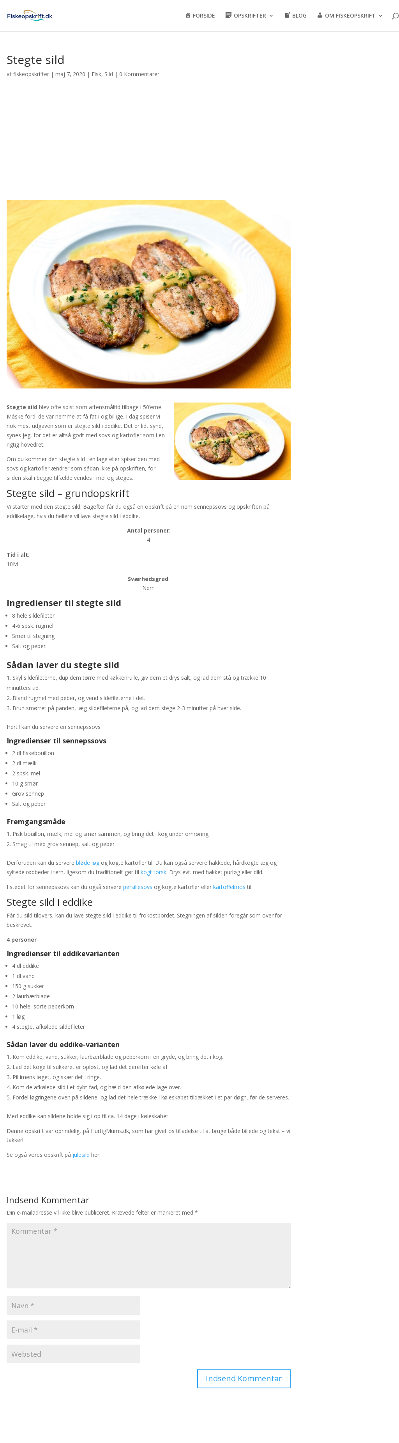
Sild (108, 74)
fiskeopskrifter (31, 74)
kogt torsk (153, 872)
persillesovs (137, 887)
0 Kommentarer (139, 74)
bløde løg (87, 862)
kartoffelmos (229, 887)
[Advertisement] (149, 143)
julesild (81, 1154)
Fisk (96, 74)
